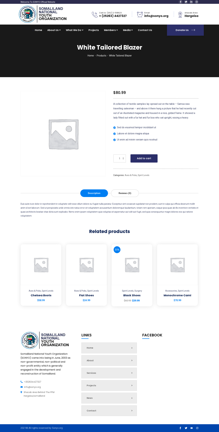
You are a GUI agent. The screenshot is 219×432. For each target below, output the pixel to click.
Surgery (138, 291)
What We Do (73, 30)
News (109, 398)
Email (147, 12)
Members (110, 30)
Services (109, 373)
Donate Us (185, 30)
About (109, 360)
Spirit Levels (143, 175)
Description (94, 193)
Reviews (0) (125, 193)
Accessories (171, 291)
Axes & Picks (131, 175)
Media (127, 30)
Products (101, 55)
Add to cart (144, 158)
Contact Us (145, 30)
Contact (109, 410)
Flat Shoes (86, 295)
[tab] (94, 193)
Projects (94, 30)
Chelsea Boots (41, 295)
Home (90, 55)
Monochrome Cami (177, 295)
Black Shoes (132, 295)
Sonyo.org (57, 428)
